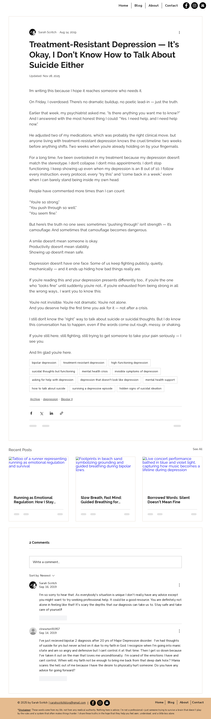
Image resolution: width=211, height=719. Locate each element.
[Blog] (171, 702)
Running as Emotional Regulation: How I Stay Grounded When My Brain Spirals (37, 499)
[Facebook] (186, 5)
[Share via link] (61, 413)
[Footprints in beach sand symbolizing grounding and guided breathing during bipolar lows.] (105, 473)
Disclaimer (24, 710)
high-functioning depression (129, 363)
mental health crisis (95, 371)
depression (50, 399)
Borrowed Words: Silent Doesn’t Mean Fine (169, 499)
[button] (184, 702)
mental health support (160, 380)
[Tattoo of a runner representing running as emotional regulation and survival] (38, 473)
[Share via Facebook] (31, 413)
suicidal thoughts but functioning (53, 371)
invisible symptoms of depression (136, 371)
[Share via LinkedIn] (51, 413)
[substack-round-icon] (202, 5)
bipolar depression (44, 363)
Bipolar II (67, 399)
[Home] (159, 702)
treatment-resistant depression (83, 363)
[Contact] (197, 702)
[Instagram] (194, 5)
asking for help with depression (52, 380)
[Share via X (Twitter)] (41, 413)
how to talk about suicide (48, 388)
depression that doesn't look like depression (109, 380)
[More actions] (179, 32)
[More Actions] (179, 585)
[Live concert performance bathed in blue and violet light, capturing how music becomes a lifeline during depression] (172, 473)
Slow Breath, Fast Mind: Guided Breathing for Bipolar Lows (101, 499)
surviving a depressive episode (92, 388)
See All (197, 449)
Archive (35, 399)
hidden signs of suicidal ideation (141, 388)
